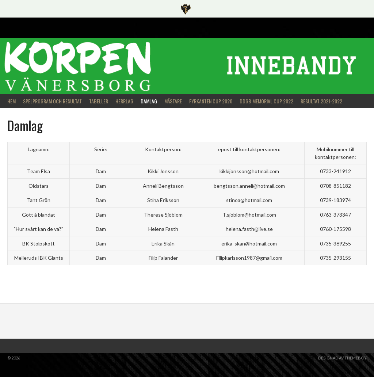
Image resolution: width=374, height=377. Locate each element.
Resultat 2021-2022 (321, 101)
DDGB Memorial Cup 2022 (266, 101)
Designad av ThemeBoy (342, 357)
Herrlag (124, 101)
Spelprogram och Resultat (52, 101)
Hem (11, 101)
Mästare (173, 101)
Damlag (149, 101)
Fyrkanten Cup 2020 (210, 101)
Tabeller (98, 101)
